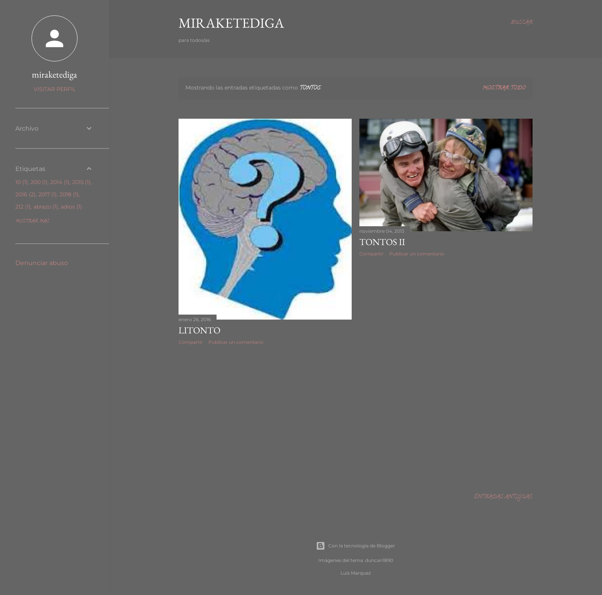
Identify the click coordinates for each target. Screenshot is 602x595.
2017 (47, 194)
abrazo (45, 206)
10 (21, 182)
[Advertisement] (265, 418)
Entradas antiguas (503, 497)
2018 (69, 194)
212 (23, 206)
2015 (81, 182)
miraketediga (54, 74)
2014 (59, 182)
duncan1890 (379, 560)
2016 (25, 194)
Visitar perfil (55, 89)
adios (71, 206)
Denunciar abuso (41, 263)
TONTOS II (382, 242)
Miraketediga (231, 23)
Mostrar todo (504, 89)
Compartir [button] (191, 342)
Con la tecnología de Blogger (355, 545)
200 (39, 182)
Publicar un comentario (235, 342)
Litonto (199, 330)
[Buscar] (522, 23)
